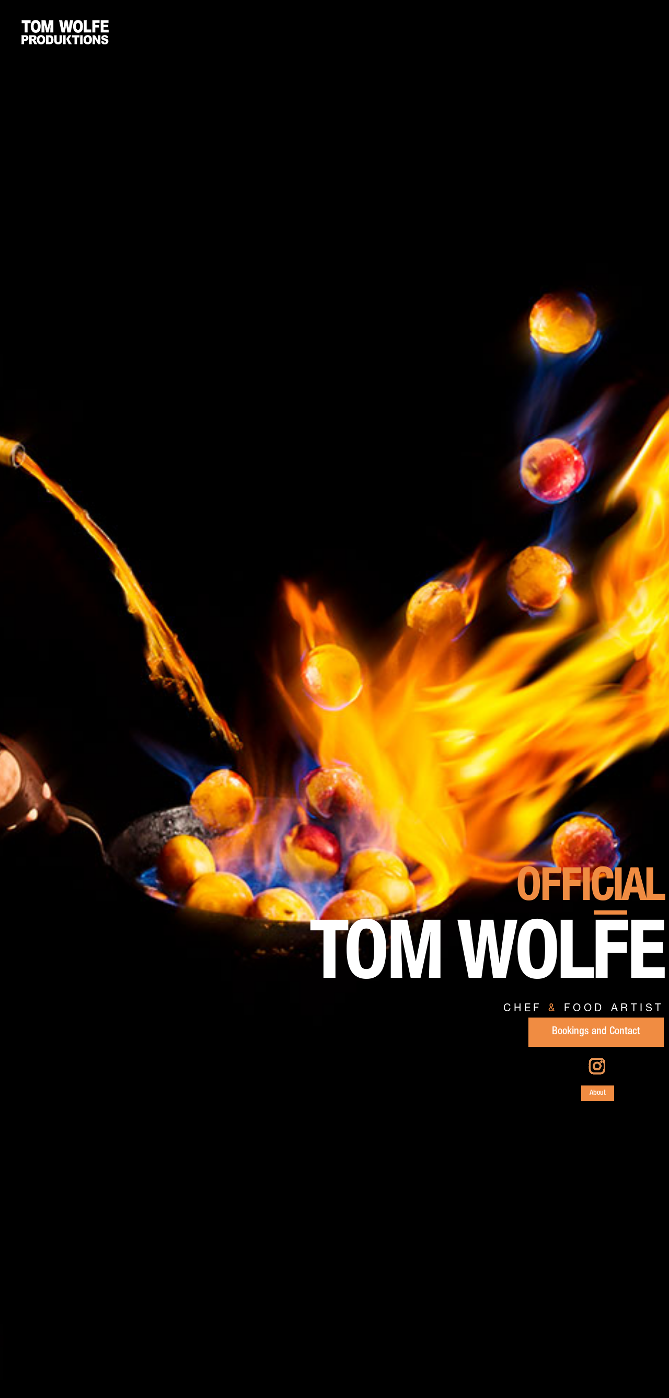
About (598, 1093)
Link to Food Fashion (341, 1361)
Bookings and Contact (596, 1032)
